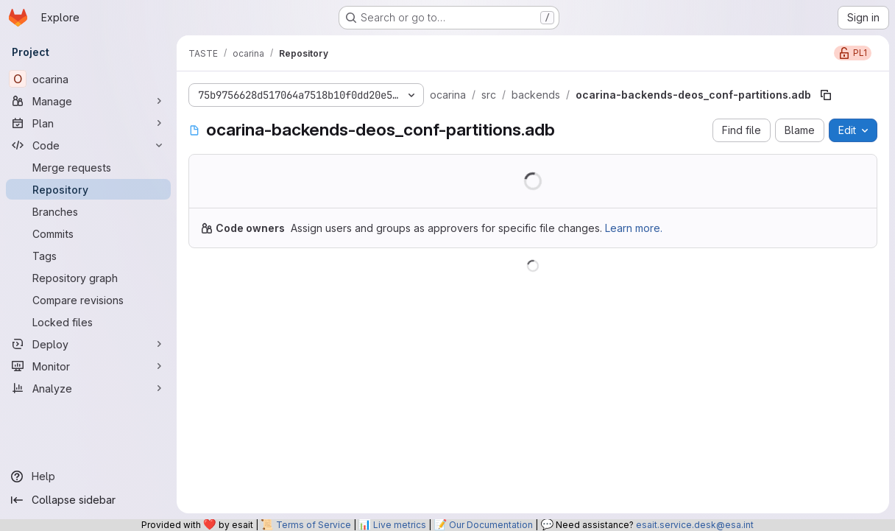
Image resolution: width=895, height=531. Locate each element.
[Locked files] (88, 322)
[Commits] (88, 233)
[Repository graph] (88, 277)
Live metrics (399, 524)
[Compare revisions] (88, 299)
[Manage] (88, 101)
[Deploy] (88, 344)
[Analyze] (88, 388)
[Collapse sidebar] (88, 500)
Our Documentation (491, 524)
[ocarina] (88, 78)
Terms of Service (313, 524)
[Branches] (88, 211)
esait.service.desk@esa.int (695, 524)
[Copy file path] (826, 95)
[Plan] (88, 123)
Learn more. (633, 228)
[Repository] (88, 189)
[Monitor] (88, 366)
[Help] (88, 476)
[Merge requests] (88, 167)
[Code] (88, 145)
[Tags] (88, 255)
